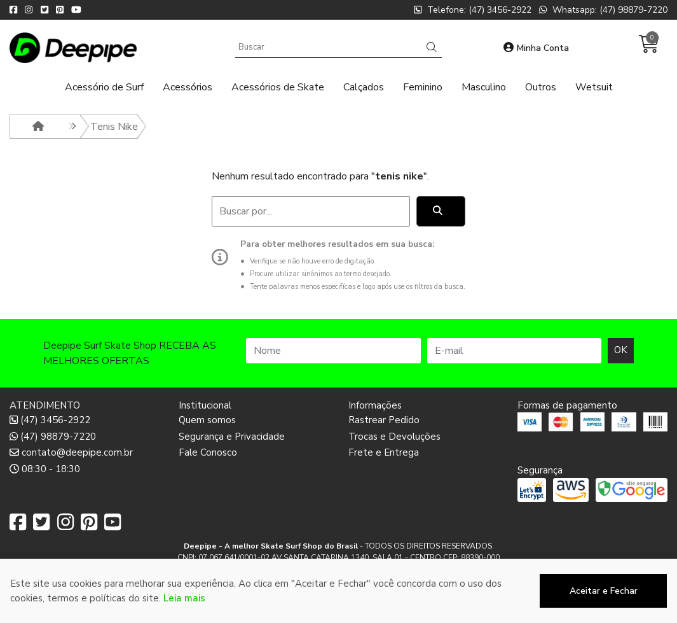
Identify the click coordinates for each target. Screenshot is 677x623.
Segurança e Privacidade (232, 436)
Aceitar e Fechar (604, 591)
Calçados (363, 87)
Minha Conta (536, 48)
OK (620, 350)
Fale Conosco (208, 452)
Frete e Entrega (383, 452)
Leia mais (184, 598)
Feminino (422, 87)
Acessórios (187, 87)
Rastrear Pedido (384, 420)
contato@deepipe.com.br (71, 452)
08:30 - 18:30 (45, 469)
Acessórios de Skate (277, 87)
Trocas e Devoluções (394, 436)
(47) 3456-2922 (50, 420)
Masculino (484, 87)
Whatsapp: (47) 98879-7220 (603, 10)
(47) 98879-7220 (53, 436)
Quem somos (207, 420)
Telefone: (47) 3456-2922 (472, 10)
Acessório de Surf (104, 87)
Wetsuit (594, 87)
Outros (540, 87)
